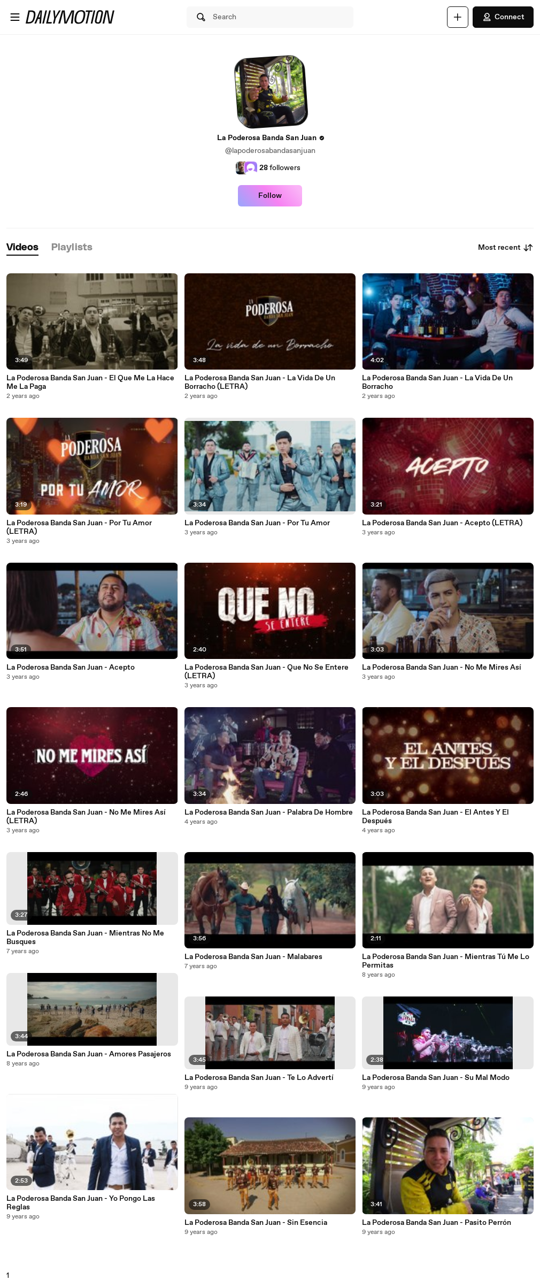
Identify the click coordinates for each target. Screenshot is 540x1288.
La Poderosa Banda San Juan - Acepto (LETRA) (442, 523)
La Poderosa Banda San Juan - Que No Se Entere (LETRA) (266, 671)
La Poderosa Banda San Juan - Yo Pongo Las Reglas (80, 1203)
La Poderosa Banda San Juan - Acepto (70, 667)
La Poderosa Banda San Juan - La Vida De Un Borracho (437, 382)
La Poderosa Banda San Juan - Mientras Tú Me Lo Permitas (445, 961)
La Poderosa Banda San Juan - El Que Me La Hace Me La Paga (90, 382)
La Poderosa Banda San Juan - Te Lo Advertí (259, 1078)
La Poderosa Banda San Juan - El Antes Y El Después (435, 816)
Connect (503, 17)
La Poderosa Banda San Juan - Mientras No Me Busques (85, 937)
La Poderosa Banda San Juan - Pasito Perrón (436, 1222)
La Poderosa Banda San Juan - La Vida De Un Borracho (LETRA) (259, 382)
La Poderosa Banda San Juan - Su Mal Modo (436, 1078)
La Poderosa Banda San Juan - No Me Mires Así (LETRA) (86, 816)
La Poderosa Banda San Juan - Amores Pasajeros (88, 1054)
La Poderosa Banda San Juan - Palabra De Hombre (268, 812)
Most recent (506, 247)
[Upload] (457, 17)
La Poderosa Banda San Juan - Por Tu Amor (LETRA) (79, 527)
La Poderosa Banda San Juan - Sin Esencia (255, 1222)
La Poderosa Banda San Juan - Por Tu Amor (257, 523)
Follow (270, 196)
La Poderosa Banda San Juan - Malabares (253, 957)
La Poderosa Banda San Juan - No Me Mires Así (441, 667)
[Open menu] (15, 17)
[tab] (22, 248)
